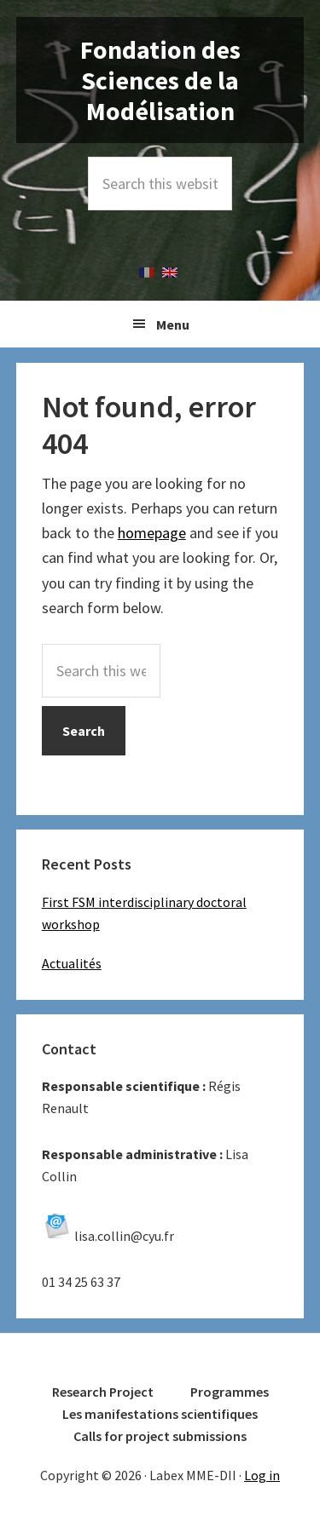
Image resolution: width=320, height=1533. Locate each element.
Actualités (72, 963)
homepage (152, 533)
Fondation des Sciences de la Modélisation (160, 80)
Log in (262, 1475)
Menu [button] (172, 324)
